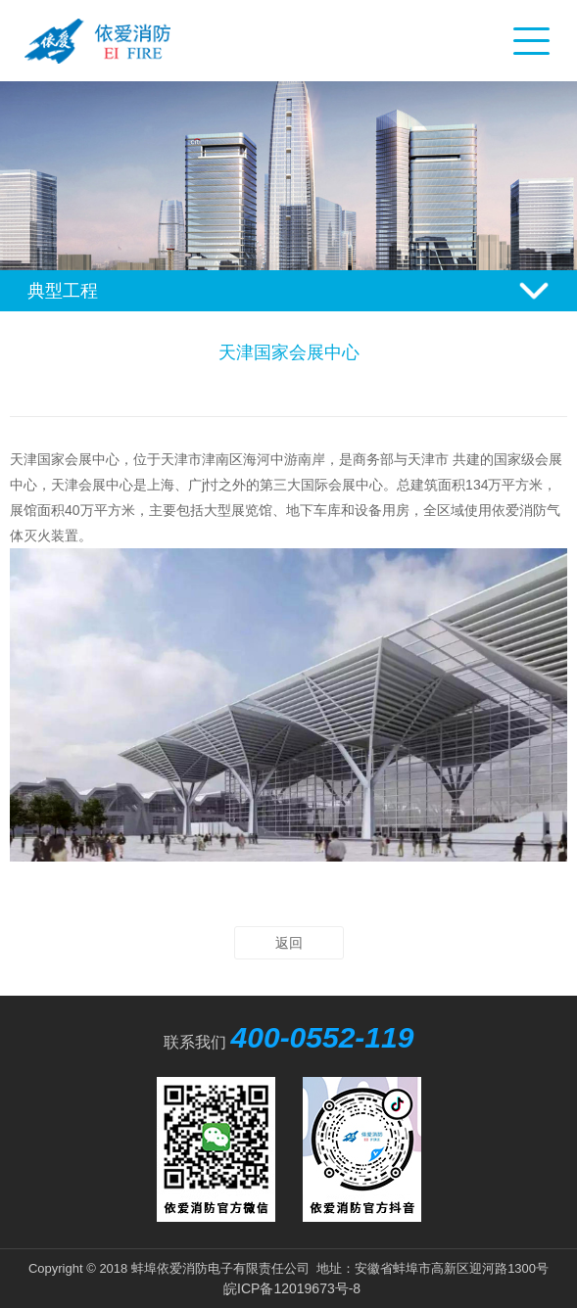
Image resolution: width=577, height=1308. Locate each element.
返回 (289, 943)
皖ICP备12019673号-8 (292, 1288)
